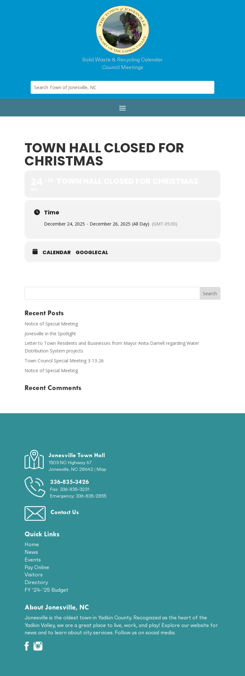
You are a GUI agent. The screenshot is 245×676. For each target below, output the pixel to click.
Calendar (56, 252)
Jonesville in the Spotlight (50, 334)
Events (33, 559)
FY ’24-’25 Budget (47, 590)
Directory (36, 582)
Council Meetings (122, 67)
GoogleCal (92, 252)
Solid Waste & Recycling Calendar (122, 59)
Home (32, 544)
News (31, 552)
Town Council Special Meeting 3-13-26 (64, 361)
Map (102, 469)
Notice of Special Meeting (51, 324)
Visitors (34, 574)
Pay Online (37, 567)
